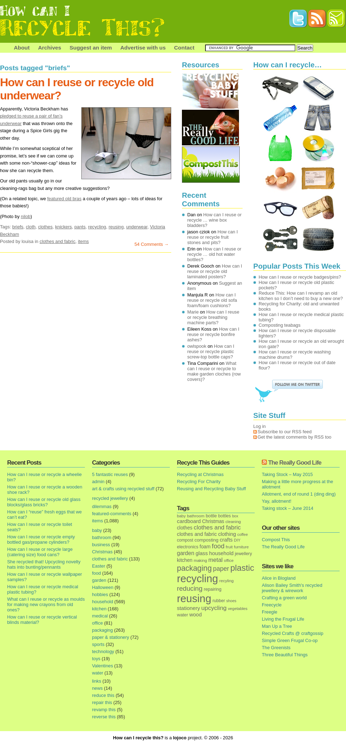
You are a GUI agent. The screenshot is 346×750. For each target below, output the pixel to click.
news (97, 688)
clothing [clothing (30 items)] (227, 534)
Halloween (102, 587)
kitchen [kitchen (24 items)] (184, 560)
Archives (49, 48)
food (96, 573)
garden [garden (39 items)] (185, 553)
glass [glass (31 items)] (201, 553)
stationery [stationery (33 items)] (188, 608)
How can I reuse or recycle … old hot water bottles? (214, 254)
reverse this (104, 716)
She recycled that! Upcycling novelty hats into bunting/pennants (44, 564)
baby (97, 530)
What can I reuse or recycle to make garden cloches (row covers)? (214, 371)
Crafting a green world (284, 597)
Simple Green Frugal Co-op (289, 640)
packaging (102, 630)
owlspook (196, 346)
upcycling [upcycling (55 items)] (214, 608)
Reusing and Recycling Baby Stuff (211, 488)
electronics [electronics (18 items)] (187, 546)
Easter (98, 566)
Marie (193, 312)
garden (99, 580)
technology (103, 651)
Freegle (269, 612)
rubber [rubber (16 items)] (219, 600)
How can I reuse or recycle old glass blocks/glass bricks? (44, 502)
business (101, 544)
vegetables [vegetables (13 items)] (238, 608)
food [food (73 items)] (218, 546)
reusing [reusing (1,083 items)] (194, 598)
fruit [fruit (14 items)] (229, 546)
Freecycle (271, 604)
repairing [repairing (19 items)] (213, 589)
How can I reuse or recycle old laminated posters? (214, 271)
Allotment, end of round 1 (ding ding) (299, 494)
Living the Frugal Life (283, 619)
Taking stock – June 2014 (287, 508)
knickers (63, 226)
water (97, 673)
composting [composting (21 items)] (206, 540)
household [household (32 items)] (221, 553)
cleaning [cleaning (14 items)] (233, 521)
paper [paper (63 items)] (221, 568)
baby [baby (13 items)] (181, 516)
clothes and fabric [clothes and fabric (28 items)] (197, 534)
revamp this (104, 709)
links (96, 681)
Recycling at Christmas (200, 474)
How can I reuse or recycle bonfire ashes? (213, 334)
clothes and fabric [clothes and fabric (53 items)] (217, 527)
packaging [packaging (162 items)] (194, 568)
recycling (97, 226)
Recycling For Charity (198, 481)
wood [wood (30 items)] (195, 614)
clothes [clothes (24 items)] (184, 528)
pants (79, 226)
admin (98, 481)
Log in (259, 426)
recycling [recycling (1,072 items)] (197, 578)
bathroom (101, 537)
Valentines (102, 665)
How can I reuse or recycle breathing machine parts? (213, 317)
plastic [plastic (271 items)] (242, 568)
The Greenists (276, 647)
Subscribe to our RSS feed (285, 431)
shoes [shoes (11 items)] (231, 601)
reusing (116, 226)
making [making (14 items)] (200, 560)
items (83, 241)
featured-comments (111, 513)
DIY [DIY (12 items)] (237, 540)
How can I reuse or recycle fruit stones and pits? (212, 237)
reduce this (103, 695)
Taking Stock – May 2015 (287, 474)
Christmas (102, 551)
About (22, 48)
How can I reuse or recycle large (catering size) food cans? (40, 552)
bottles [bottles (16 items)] (224, 515)
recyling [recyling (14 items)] (226, 580)
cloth (31, 226)
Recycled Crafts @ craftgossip (292, 633)
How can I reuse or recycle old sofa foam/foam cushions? (212, 300)
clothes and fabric (57, 241)
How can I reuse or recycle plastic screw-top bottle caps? (210, 351)
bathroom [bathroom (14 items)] (195, 515)
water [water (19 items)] (182, 614)
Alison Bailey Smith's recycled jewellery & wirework (292, 588)
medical (100, 616)
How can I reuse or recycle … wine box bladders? (214, 220)
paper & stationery (110, 637)
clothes (45, 226)
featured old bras (64, 198)
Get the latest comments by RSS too (294, 437)
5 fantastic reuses (110, 474)
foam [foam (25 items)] (205, 546)
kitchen (99, 608)
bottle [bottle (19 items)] (211, 515)
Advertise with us (143, 48)
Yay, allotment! (276, 501)
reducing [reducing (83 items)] (190, 588)
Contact (184, 48)
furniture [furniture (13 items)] (241, 547)
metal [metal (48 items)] (215, 560)
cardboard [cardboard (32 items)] (189, 521)
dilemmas (102, 506)
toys (96, 658)
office (97, 623)
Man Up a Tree (277, 626)
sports (98, 644)
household (102, 601)
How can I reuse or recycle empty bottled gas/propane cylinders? (41, 539)
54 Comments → (151, 244)
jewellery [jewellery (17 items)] (243, 553)
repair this (102, 702)
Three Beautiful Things (285, 654)
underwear (137, 226)
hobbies (100, 594)
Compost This (276, 539)
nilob (25, 216)
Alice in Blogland (279, 578)
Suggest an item (91, 48)
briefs (17, 226)
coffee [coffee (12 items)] (242, 534)
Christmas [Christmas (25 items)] (213, 521)
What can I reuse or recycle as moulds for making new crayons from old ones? (46, 604)
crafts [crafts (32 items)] (226, 540)
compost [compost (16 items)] (185, 540)
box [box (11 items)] (235, 516)
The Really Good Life (294, 462)
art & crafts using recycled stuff (123, 488)
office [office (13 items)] (229, 560)
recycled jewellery (110, 498)
